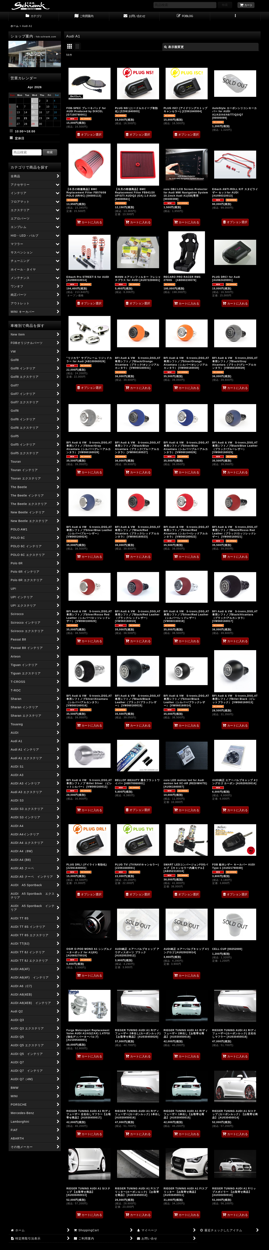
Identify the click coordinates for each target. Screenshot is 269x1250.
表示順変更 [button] (174, 47)
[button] (235, 16)
